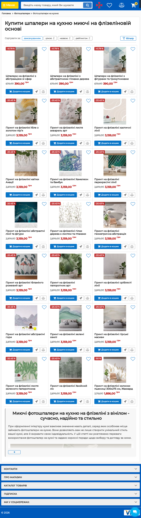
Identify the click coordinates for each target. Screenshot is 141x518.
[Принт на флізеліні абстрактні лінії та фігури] (26, 215)
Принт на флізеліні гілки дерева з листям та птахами (70, 234)
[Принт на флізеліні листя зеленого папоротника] (26, 370)
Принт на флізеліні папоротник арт (70, 285)
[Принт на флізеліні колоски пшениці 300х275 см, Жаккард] (114, 370)
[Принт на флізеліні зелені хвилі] (70, 318)
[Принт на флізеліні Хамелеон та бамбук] (70, 163)
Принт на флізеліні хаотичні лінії (114, 130)
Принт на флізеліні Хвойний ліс (70, 388)
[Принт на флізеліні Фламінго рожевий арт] (26, 266)
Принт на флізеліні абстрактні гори (26, 337)
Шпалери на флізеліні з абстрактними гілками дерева (70, 79)
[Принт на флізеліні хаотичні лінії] (114, 112)
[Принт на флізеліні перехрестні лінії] (114, 163)
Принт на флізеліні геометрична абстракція (114, 234)
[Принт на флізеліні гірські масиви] (114, 318)
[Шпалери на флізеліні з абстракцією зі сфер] (26, 60)
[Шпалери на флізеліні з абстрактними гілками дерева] (70, 60)
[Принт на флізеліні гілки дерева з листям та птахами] (70, 215)
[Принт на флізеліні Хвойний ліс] (70, 370)
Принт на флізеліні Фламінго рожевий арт (26, 285)
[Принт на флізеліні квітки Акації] (26, 163)
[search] (56, 5)
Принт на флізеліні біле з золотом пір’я (26, 130)
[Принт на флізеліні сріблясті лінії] (114, 266)
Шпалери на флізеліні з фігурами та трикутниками (114, 79)
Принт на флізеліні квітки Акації (26, 182)
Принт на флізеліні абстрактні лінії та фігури (26, 234)
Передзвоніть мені (37, 91)
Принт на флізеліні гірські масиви (114, 337)
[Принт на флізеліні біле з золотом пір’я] (26, 112)
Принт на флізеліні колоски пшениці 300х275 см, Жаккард (114, 388)
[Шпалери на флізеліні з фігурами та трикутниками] (114, 60)
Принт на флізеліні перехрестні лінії (114, 182)
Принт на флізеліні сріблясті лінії (114, 285)
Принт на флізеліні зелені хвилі (70, 337)
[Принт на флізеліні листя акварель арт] (70, 112)
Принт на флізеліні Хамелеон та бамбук (70, 182)
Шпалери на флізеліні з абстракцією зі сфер (26, 79)
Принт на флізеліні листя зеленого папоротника (26, 388)
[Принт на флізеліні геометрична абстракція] (114, 215)
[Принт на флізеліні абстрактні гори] (26, 318)
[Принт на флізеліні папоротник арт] (70, 266)
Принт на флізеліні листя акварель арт (70, 130)
